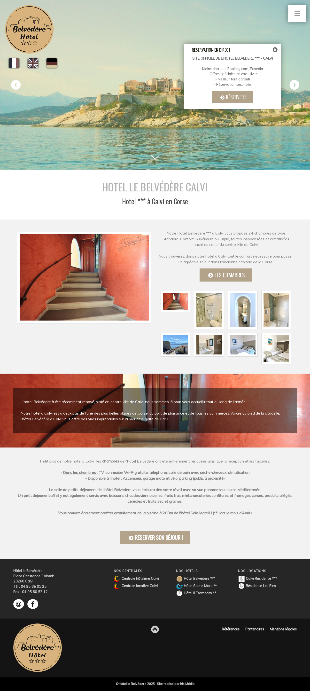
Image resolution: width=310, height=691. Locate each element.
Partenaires (254, 629)
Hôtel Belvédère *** (195, 579)
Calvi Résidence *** (257, 579)
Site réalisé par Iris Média (175, 684)
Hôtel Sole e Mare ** (196, 586)
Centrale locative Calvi (136, 586)
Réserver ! (234, 97)
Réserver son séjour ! (155, 539)
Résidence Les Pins (257, 586)
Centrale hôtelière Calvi (136, 579)
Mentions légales (283, 629)
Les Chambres (226, 277)
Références (231, 629)
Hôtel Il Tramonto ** (196, 593)
